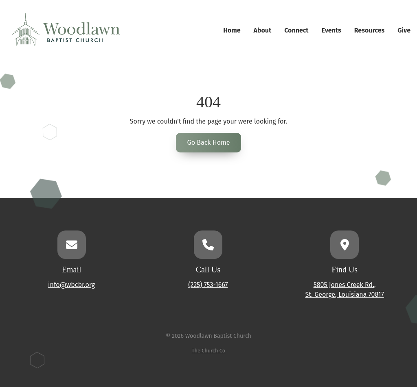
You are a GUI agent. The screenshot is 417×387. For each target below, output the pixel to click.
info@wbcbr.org (71, 285)
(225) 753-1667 (208, 285)
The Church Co (208, 351)
